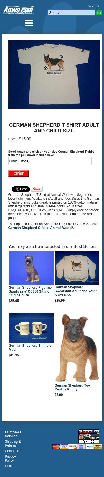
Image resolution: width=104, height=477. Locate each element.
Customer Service (13, 434)
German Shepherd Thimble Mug (30, 347)
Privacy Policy (10, 458)
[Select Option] (50, 161)
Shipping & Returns (13, 443)
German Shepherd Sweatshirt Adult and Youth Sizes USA (76, 291)
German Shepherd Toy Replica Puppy (72, 387)
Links (9, 466)
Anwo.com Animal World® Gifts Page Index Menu (28, 23)
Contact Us (13, 451)
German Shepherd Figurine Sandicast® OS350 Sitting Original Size (30, 291)
